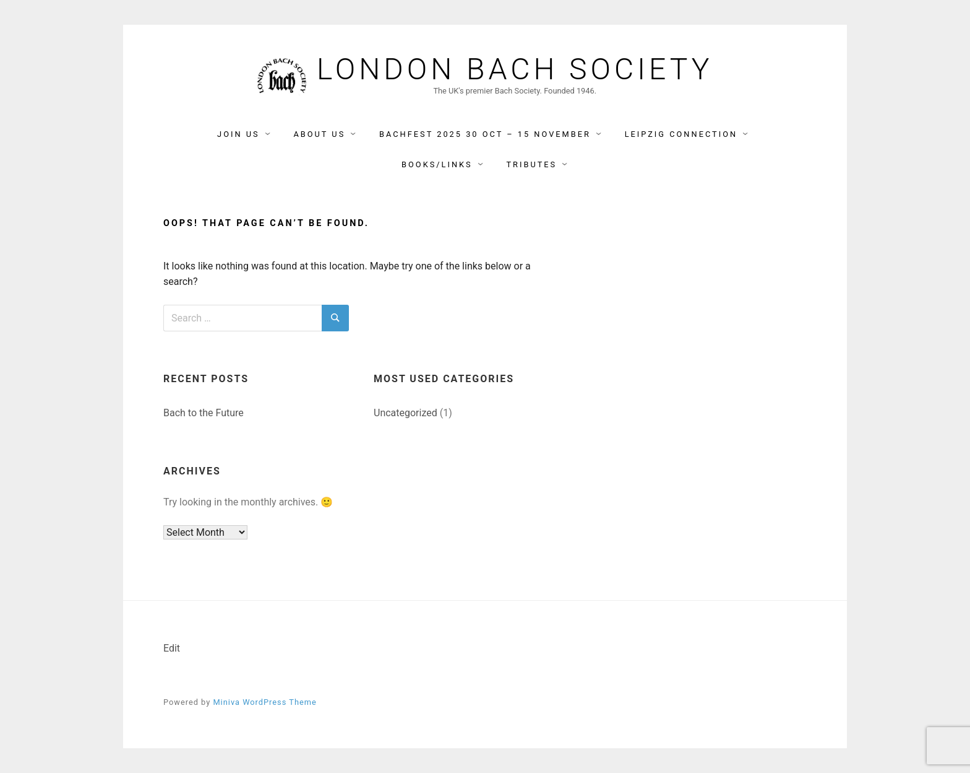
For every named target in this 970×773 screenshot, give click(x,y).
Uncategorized (405, 413)
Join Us (238, 134)
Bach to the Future (203, 413)
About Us (319, 134)
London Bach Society (515, 69)
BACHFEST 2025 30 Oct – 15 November (485, 134)
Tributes (531, 164)
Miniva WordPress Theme (264, 702)
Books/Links (437, 164)
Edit (171, 648)
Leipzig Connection (681, 134)
